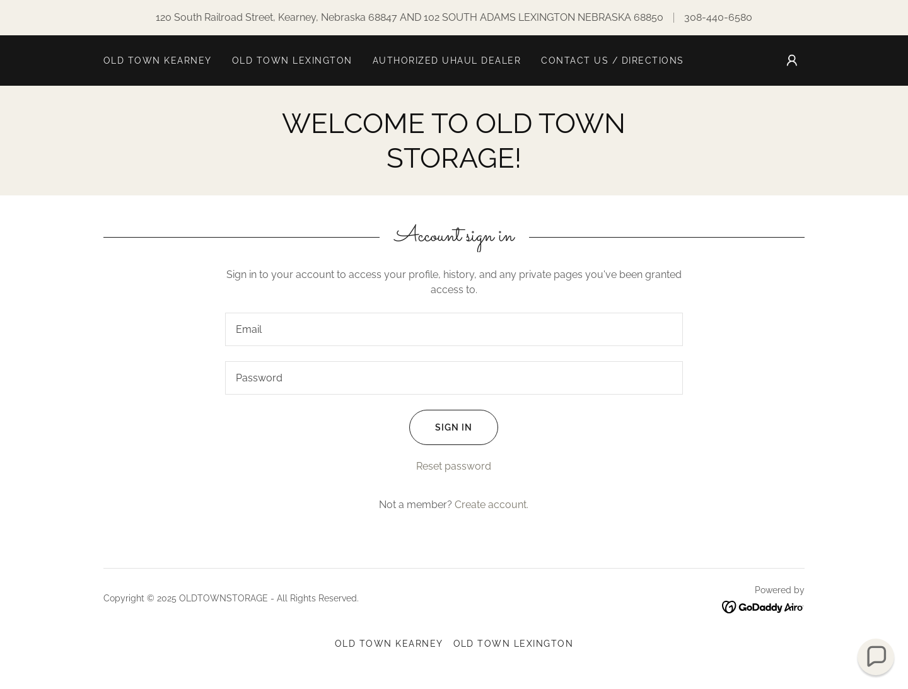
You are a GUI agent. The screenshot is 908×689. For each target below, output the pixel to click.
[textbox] (453, 329)
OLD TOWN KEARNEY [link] (157, 60)
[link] (763, 606)
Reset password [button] (453, 466)
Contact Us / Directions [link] (612, 60)
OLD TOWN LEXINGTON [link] (292, 60)
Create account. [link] (491, 505)
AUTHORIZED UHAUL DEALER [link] (447, 60)
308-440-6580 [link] (718, 17)
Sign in (440, 427)
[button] (792, 60)
